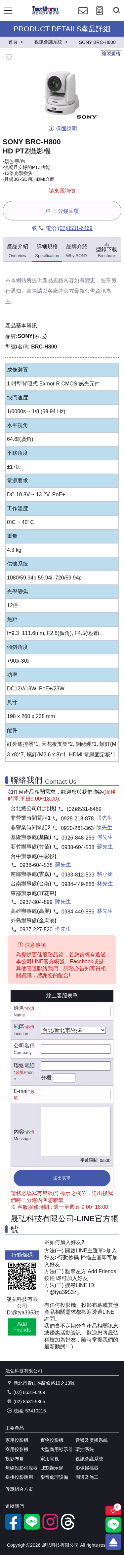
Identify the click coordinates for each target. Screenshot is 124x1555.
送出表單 (61, 1177)
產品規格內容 (58, 280)
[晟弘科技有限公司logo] (45, 13)
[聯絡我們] (83, 16)
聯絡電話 (24, 1065)
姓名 (19, 1008)
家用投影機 (16, 1440)
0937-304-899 (36, 902)
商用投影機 (16, 1449)
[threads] (69, 1528)
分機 (46, 1077)
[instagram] (50, 1528)
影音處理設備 (54, 1477)
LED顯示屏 (51, 1468)
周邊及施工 (87, 1477)
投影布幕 (14, 1458)
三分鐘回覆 (62, 211)
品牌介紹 (77, 251)
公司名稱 (24, 1045)
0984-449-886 (78, 884)
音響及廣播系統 (91, 1440)
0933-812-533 (78, 874)
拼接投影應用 (19, 1477)
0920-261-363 (77, 828)
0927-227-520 (36, 929)
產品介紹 (17, 251)
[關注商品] (113, 1511)
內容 (19, 1132)
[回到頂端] (113, 1542)
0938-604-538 (78, 847)
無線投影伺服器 (21, 1468)
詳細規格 (47, 251)
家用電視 (49, 1458)
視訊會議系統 (89, 1458)
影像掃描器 (87, 1468)
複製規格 (111, 53)
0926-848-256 (78, 838)
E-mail (21, 1091)
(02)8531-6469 (75, 228)
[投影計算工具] (99, 16)
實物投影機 (51, 1440)
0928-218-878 (77, 818)
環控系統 (84, 1449)
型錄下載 (106, 249)
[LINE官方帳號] (32, 1528)
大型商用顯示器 (56, 1449)
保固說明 (62, 128)
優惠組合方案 (19, 1489)
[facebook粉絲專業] (13, 1528)
